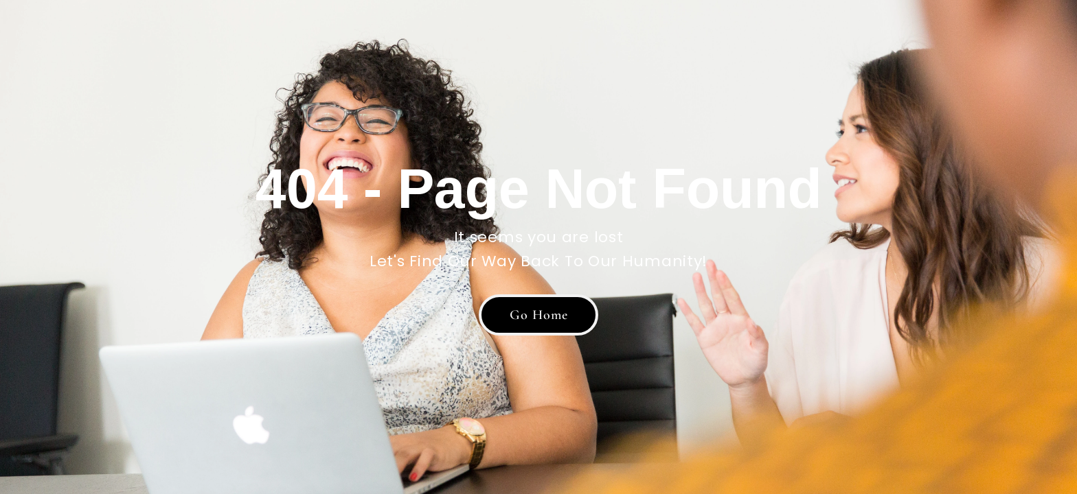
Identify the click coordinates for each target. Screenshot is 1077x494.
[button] (538, 315)
